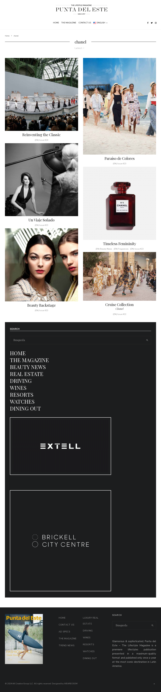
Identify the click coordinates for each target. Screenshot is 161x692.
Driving (21, 380)
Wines (18, 387)
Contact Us (84, 22)
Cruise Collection (119, 309)
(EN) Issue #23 (41, 229)
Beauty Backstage (41, 309)
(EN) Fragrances (121, 253)
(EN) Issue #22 (119, 318)
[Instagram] (156, 22)
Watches (22, 401)
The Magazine (68, 22)
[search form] (76, 340)
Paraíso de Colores (119, 158)
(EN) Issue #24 (41, 140)
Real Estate (26, 373)
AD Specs (64, 631)
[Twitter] (152, 22)
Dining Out (25, 408)
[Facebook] (148, 22)
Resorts (21, 394)
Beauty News (28, 366)
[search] (147, 340)
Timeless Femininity (119, 248)
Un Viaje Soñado (42, 224)
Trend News (66, 645)
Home (56, 22)
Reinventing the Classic (41, 135)
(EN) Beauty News (104, 253)
